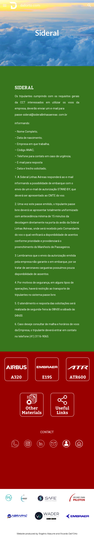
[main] (47, 33)
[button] (4, 5)
